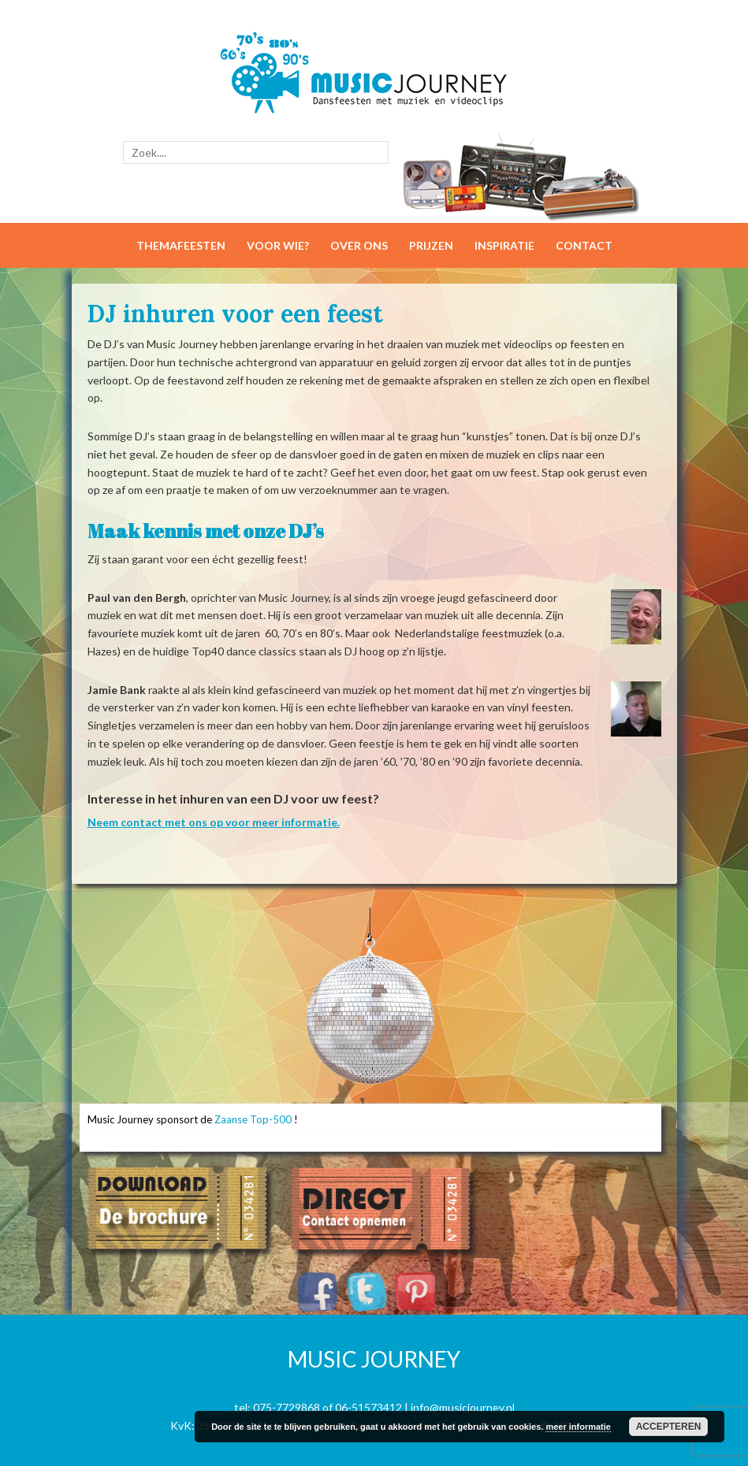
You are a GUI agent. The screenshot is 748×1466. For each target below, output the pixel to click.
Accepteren (668, 1426)
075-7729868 (286, 1407)
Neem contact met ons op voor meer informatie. (213, 822)
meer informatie (578, 1426)
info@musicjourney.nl (463, 1407)
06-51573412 (368, 1407)
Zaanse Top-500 (253, 1119)
